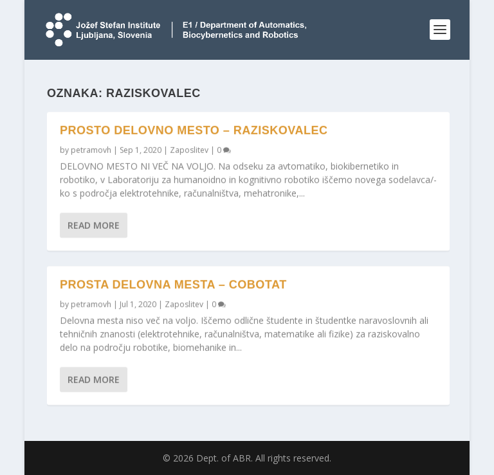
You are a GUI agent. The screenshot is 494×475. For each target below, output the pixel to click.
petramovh (91, 150)
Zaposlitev (189, 150)
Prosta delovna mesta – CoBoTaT (173, 284)
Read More (94, 225)
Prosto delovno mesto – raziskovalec (194, 130)
